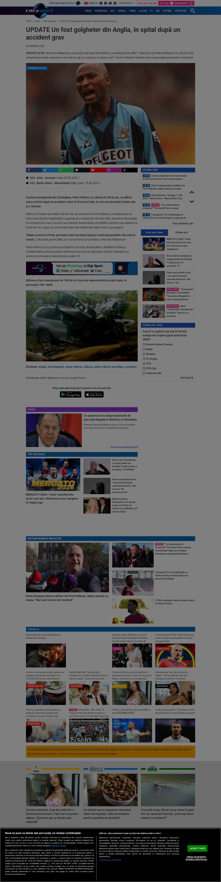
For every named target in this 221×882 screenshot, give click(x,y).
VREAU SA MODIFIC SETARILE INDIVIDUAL (196, 858)
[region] (110, 855)
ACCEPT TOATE (197, 848)
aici (49, 863)
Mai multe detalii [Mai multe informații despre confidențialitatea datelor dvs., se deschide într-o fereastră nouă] (59, 846)
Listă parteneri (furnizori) (110, 860)
